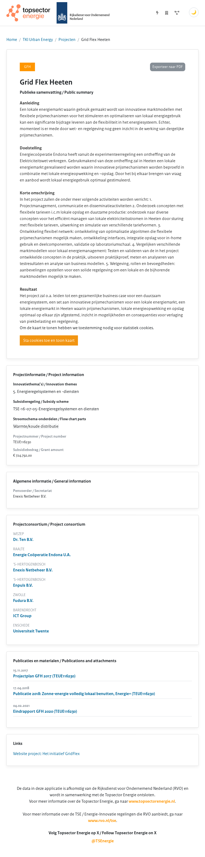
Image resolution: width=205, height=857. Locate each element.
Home (11, 39)
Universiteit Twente (31, 631)
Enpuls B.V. (23, 585)
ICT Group (22, 616)
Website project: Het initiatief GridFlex (46, 754)
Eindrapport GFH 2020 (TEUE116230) (45, 711)
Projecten (67, 39)
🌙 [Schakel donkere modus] (193, 12)
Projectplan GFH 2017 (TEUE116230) (44, 676)
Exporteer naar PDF (167, 67)
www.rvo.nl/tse (102, 820)
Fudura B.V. (23, 600)
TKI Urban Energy (38, 39)
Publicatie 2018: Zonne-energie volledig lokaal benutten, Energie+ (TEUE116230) (84, 694)
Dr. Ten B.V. (23, 539)
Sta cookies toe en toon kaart (48, 340)
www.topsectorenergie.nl (152, 801)
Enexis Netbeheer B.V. (33, 570)
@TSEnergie (103, 841)
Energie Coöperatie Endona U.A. (42, 555)
